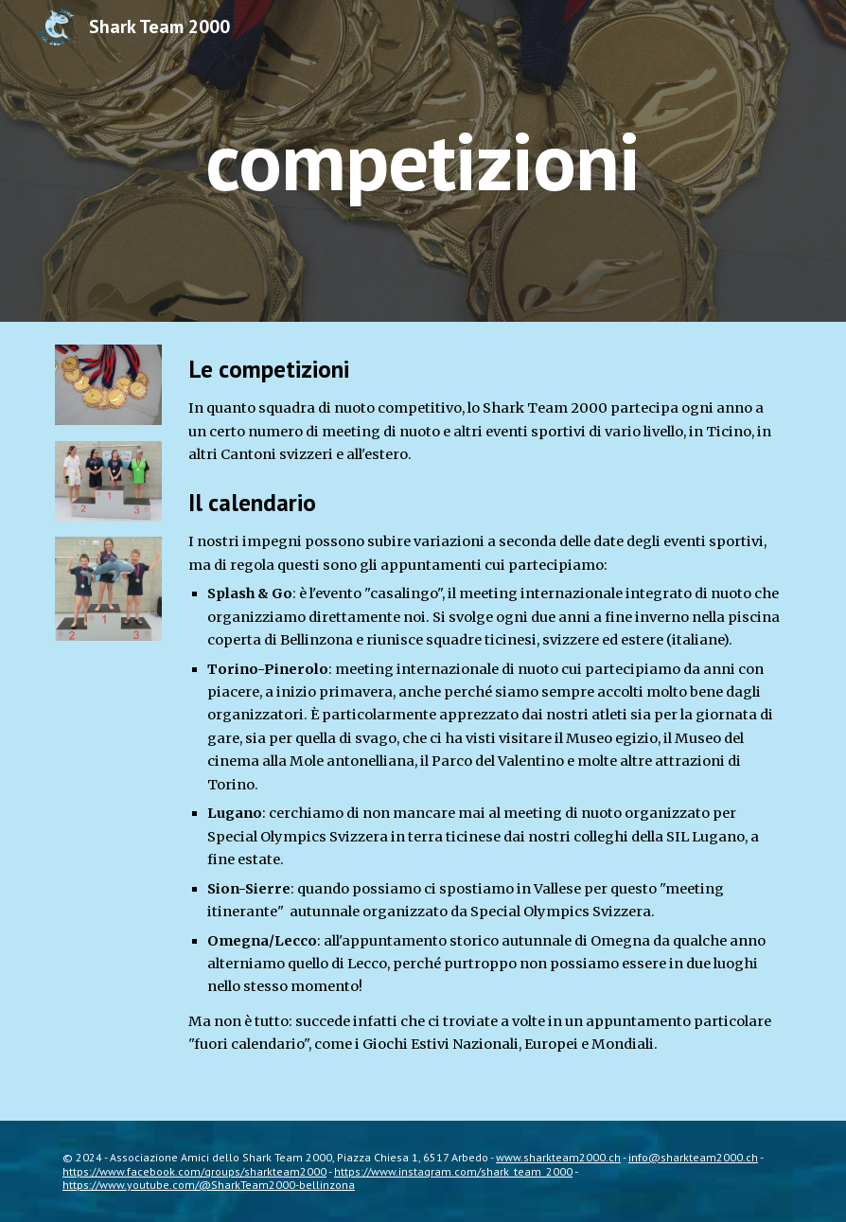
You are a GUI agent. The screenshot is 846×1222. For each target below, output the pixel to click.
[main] (423, 160)
